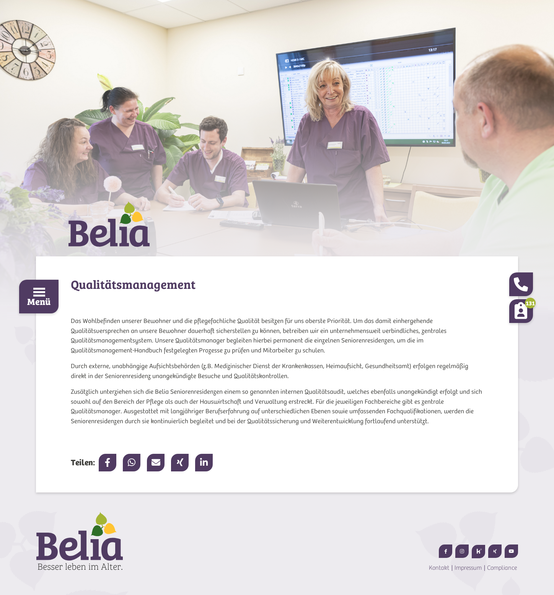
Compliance (502, 567)
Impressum (468, 567)
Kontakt (439, 567)
